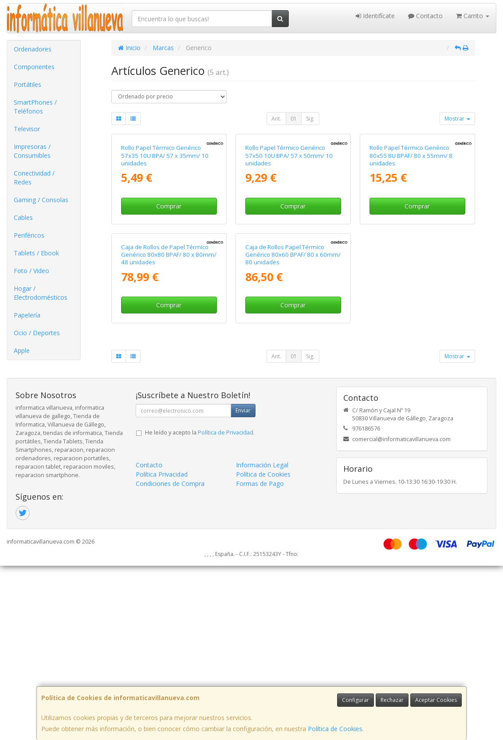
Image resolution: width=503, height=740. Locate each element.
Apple (22, 350)
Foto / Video (31, 270)
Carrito (472, 16)
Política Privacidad (162, 649)
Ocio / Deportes (37, 333)
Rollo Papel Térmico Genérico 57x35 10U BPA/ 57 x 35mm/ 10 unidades (164, 244)
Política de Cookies (335, 728)
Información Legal (262, 639)
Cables (23, 217)
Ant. (276, 118)
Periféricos (29, 235)
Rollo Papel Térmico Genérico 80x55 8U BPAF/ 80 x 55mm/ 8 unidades (410, 244)
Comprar (168, 295)
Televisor (27, 129)
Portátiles (27, 84)
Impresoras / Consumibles (32, 151)
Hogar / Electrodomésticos (40, 292)
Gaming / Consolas (41, 200)
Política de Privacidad (225, 607)
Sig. (310, 118)
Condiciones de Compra (170, 658)
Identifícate (375, 16)
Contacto (425, 16)
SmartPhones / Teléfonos (35, 106)
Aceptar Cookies (436, 700)
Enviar (243, 585)
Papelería (27, 315)
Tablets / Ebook (36, 253)
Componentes (34, 67)
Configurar (355, 700)
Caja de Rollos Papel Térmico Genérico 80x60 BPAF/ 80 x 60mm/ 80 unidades (293, 432)
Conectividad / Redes (34, 177)
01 (294, 118)
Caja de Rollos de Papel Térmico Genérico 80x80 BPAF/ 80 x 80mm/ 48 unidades (168, 432)
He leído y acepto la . (200, 607)
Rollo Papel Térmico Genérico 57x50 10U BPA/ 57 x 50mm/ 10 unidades (289, 244)
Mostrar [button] (457, 118)
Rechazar (392, 700)
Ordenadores (32, 49)
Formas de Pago (260, 658)
